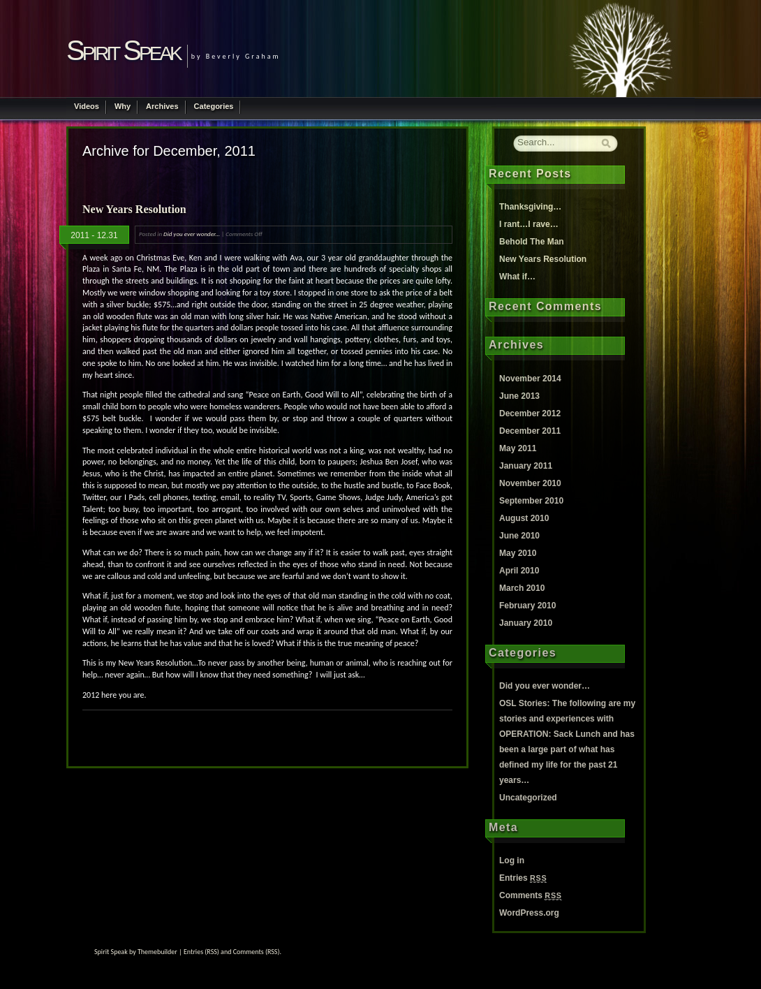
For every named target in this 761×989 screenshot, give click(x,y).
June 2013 (519, 396)
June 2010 (519, 536)
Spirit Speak (123, 50)
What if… (517, 276)
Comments (530, 895)
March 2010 (522, 588)
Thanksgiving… (530, 207)
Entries (523, 878)
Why (122, 106)
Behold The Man (531, 242)
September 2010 (531, 501)
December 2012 (530, 413)
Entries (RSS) (201, 951)
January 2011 (525, 466)
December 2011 (530, 431)
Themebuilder (157, 951)
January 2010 (525, 623)
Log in (511, 860)
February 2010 (527, 605)
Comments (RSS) (256, 951)
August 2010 (524, 518)
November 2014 (530, 378)
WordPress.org (529, 913)
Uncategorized (528, 798)
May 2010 (517, 553)
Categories (214, 106)
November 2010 (530, 483)
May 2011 (517, 448)
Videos (86, 106)
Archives (162, 106)
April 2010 (519, 571)
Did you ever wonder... (191, 233)
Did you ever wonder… (544, 686)
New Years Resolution (134, 209)
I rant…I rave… (529, 224)
